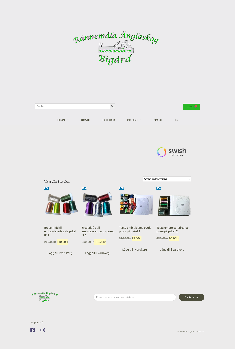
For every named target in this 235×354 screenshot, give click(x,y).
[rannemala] (117, 50)
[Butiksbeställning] (167, 179)
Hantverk (85, 119)
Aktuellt (158, 119)
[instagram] (43, 330)
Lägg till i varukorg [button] (60, 253)
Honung (63, 120)
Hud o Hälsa (109, 119)
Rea (176, 119)
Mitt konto (134, 120)
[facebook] (33, 330)
